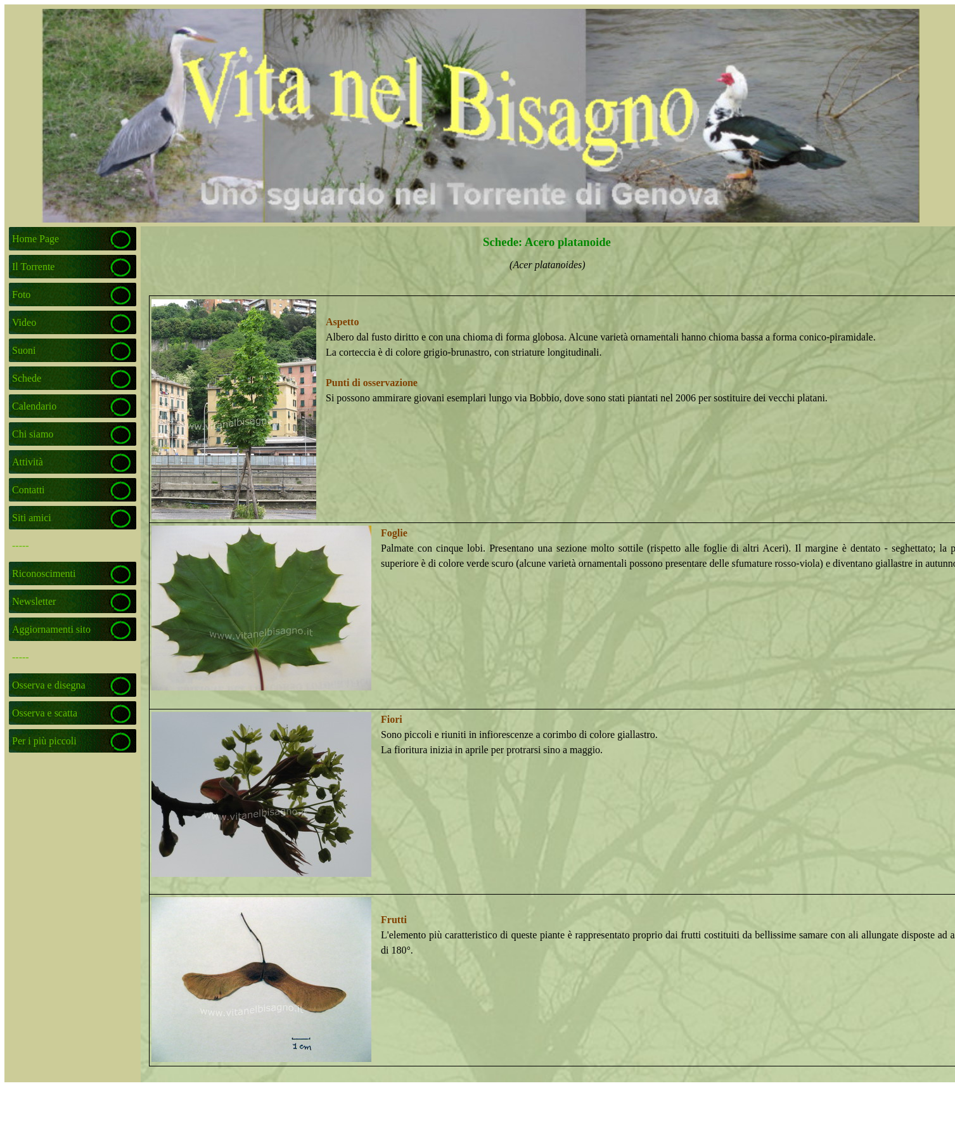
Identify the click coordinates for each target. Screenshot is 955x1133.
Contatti (28, 489)
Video (24, 322)
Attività (27, 461)
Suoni (23, 350)
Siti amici (31, 517)
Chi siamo (32, 434)
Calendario (34, 406)
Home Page (35, 238)
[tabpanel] (547, 272)
